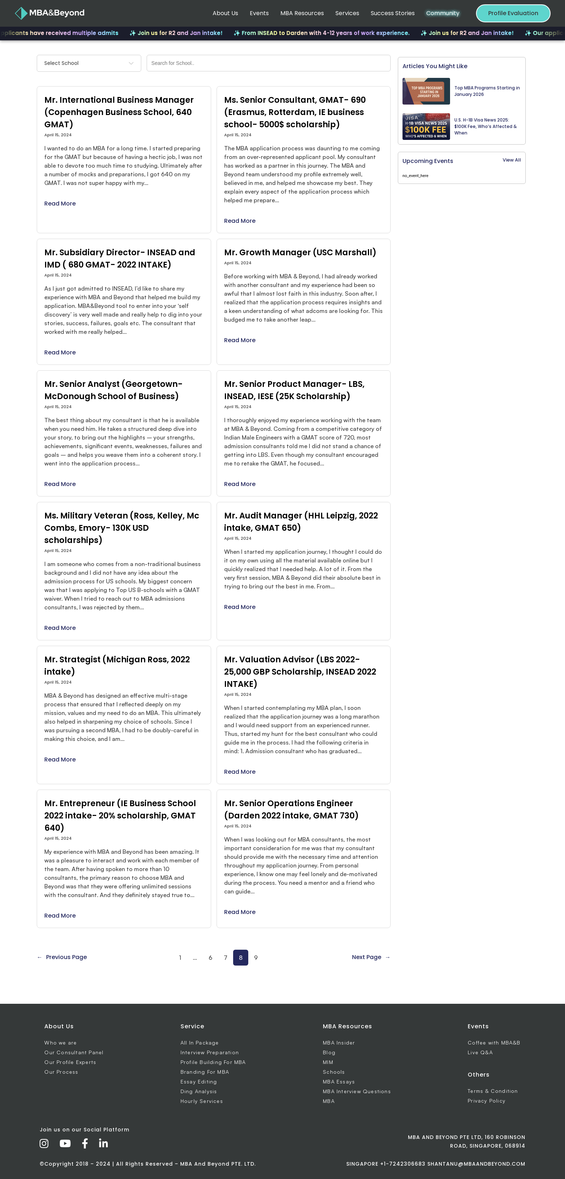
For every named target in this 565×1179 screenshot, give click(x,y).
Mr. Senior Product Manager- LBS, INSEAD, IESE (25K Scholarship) (294, 390)
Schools (334, 1072)
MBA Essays (339, 1081)
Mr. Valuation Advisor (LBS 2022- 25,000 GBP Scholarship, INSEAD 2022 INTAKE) (300, 672)
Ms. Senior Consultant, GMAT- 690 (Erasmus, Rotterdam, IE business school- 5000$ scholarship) (295, 112)
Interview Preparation (210, 1052)
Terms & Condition (493, 1091)
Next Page (371, 957)
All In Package (200, 1042)
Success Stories (393, 13)
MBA (329, 1101)
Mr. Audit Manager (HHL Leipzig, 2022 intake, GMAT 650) (301, 522)
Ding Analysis (199, 1091)
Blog (329, 1052)
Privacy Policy (487, 1101)
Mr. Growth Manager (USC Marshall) (300, 252)
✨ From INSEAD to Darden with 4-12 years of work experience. (331, 33)
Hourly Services (202, 1101)
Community (442, 13)
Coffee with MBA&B (494, 1042)
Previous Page (62, 957)
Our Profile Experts (70, 1062)
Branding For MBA (205, 1072)
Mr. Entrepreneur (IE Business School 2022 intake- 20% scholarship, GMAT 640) (120, 816)
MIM (328, 1062)
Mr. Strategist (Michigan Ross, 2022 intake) (117, 665)
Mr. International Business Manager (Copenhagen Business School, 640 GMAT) (119, 112)
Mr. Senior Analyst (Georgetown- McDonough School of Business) (113, 390)
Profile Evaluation (513, 13)
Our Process (61, 1072)
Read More (60, 203)
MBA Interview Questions (357, 1091)
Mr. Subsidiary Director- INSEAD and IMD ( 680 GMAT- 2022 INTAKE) (119, 258)
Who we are (60, 1042)
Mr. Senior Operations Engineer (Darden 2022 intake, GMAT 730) (291, 809)
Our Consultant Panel (73, 1052)
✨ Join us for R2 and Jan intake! (185, 33)
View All (512, 159)
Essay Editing (199, 1081)
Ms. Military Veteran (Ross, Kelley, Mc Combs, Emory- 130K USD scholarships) (121, 528)
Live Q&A (480, 1052)
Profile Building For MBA (213, 1062)
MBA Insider (339, 1042)
